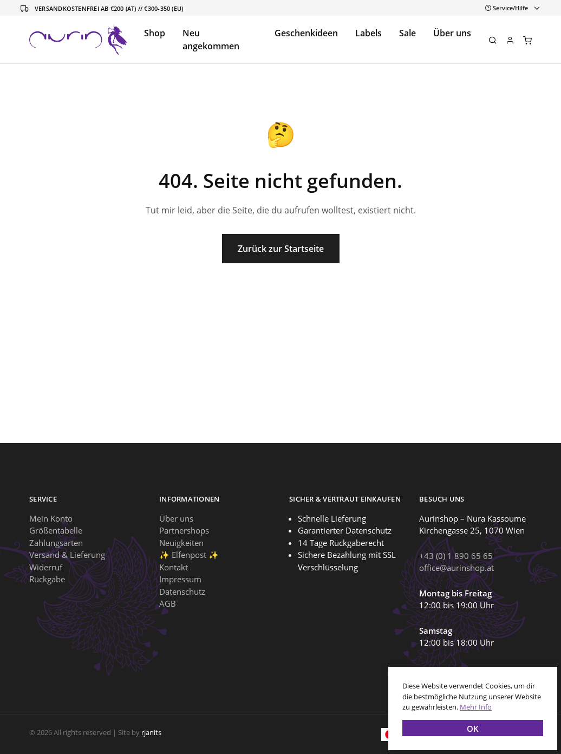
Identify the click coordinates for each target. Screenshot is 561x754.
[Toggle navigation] (510, 8)
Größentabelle (55, 530)
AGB (167, 603)
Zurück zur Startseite (281, 249)
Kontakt (173, 567)
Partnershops (184, 530)
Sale (407, 33)
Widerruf (45, 567)
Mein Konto (51, 518)
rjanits (151, 732)
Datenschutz (182, 591)
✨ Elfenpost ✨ (189, 554)
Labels (368, 33)
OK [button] (469, 725)
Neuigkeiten (181, 542)
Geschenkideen (306, 33)
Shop (154, 33)
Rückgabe (47, 579)
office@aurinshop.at (456, 567)
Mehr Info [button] (472, 703)
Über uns (452, 33)
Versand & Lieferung (67, 554)
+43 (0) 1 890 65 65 (456, 555)
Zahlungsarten (56, 542)
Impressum (180, 579)
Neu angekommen (210, 39)
